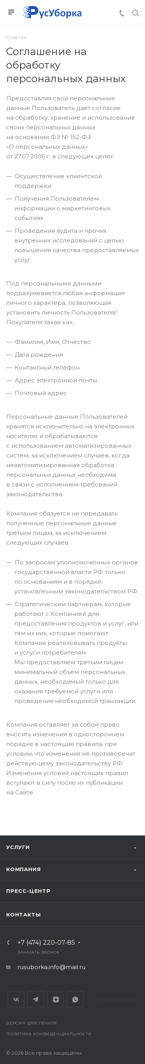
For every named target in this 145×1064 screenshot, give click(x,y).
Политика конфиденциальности (49, 1033)
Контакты (23, 914)
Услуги (18, 847)
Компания (23, 869)
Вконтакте (16, 999)
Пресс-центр (28, 891)
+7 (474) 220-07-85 (46, 943)
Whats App (75, 999)
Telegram (35, 999)
